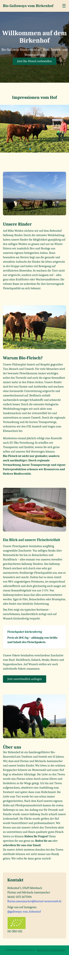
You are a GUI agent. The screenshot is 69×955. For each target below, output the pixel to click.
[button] (27, 149)
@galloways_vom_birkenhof (24, 911)
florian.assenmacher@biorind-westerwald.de (34, 901)
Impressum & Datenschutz (51, 950)
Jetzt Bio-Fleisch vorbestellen (34, 61)
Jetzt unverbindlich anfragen (24, 679)
